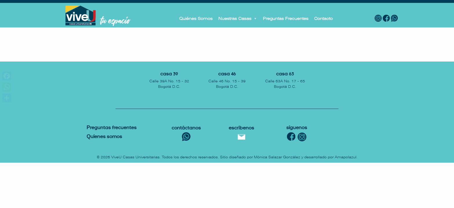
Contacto (323, 18)
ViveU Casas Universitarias (135, 157)
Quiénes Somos (196, 18)
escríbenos (241, 128)
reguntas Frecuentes (112, 127)
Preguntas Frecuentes (285, 18)
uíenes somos (104, 136)
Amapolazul (345, 157)
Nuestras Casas (237, 18)
